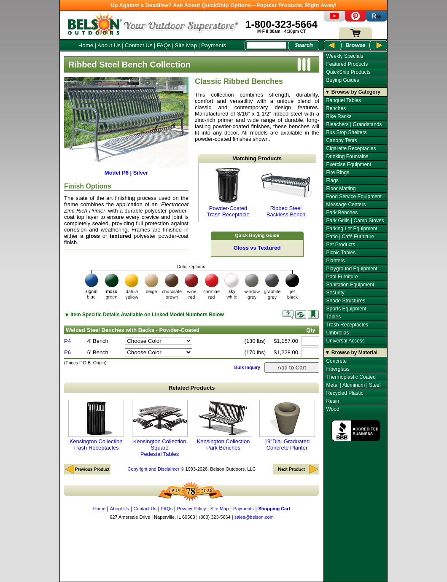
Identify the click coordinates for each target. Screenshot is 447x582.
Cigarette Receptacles (351, 148)
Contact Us (139, 45)
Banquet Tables (343, 100)
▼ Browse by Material (351, 353)
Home (86, 45)
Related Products (192, 388)
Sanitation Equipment (350, 285)
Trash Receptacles (347, 325)
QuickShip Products (348, 72)
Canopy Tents (341, 140)
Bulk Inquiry (247, 367)
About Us (109, 45)
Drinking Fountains (347, 156)
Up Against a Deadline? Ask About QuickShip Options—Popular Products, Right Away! (223, 5)
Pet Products (340, 245)
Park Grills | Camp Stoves (355, 221)
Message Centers (346, 204)
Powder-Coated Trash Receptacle (228, 192)
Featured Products (347, 64)
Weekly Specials (344, 56)
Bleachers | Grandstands (354, 124)
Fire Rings (337, 172)
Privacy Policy (191, 508)
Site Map (186, 45)
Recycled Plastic (344, 393)
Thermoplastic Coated (350, 377)
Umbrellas (337, 333)
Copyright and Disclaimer (153, 469)
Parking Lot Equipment (351, 229)
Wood (332, 409)
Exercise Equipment (348, 164)
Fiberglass (337, 369)
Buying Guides (342, 80)
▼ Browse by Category (352, 92)
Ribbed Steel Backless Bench (286, 192)
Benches (336, 108)
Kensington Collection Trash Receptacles (96, 425)
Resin (332, 401)
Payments (213, 45)
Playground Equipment (351, 269)
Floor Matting (340, 188)
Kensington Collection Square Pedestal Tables (160, 428)
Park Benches (342, 213)
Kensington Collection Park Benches (223, 425)
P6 (67, 352)
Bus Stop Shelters (346, 132)
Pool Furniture (342, 277)
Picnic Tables (340, 253)
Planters (335, 261)
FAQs (163, 45)
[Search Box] (266, 45)
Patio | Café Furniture (350, 237)
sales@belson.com (254, 517)
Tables (333, 317)
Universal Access (345, 341)
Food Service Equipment (353, 196)
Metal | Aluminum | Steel (353, 385)
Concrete (336, 361)
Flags (332, 180)
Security (335, 293)
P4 (67, 341)
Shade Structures (345, 301)
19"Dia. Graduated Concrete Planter (287, 425)
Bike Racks (338, 116)
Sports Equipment (346, 309)
